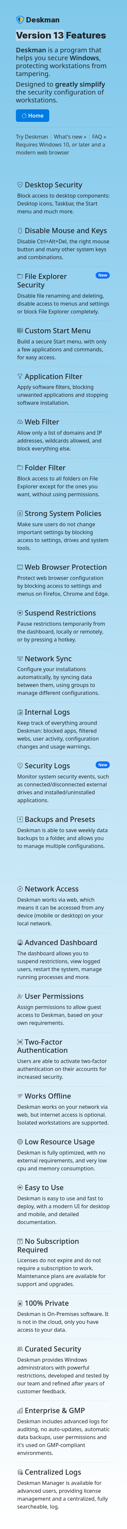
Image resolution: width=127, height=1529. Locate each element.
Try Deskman (32, 136)
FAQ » (99, 136)
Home (32, 115)
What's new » (70, 136)
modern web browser (42, 152)
